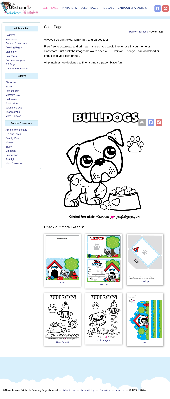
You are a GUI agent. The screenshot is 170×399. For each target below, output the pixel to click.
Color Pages (89, 8)
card (62, 282)
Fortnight (10, 159)
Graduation (12, 103)
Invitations (69, 8)
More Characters (15, 163)
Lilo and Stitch (13, 134)
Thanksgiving (13, 112)
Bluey (9, 146)
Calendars (11, 56)
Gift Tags (10, 64)
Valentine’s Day (14, 107)
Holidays (108, 8)
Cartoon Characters (132, 8)
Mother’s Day (13, 95)
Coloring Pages (14, 47)
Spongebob (12, 155)
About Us (119, 390)
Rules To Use (69, 390)
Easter (9, 86)
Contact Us (104, 390)
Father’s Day (12, 91)
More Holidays (13, 116)
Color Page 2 (103, 340)
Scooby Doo (12, 138)
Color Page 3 (62, 342)
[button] (151, 122)
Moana (9, 142)
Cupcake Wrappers (16, 60)
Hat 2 (144, 342)
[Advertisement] (103, 91)
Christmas (11, 82)
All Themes (50, 8)
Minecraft (11, 151)
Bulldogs (143, 31)
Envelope (145, 281)
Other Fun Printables (17, 68)
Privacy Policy (87, 390)
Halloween (11, 99)
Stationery (11, 52)
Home (132, 31)
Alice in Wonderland (16, 129)
